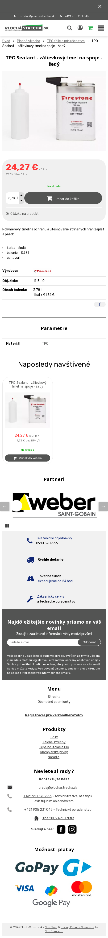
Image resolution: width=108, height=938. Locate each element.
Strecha (54, 697)
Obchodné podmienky (54, 702)
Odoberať (89, 642)
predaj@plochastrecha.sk (37, 16)
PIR (66, 747)
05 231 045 (44, 810)
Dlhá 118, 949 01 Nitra (58, 818)
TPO (45, 344)
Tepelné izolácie (51, 747)
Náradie (53, 757)
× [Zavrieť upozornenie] (100, 6)
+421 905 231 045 (77, 16)
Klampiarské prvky (54, 752)
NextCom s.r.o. (54, 931)
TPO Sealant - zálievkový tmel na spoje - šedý (27, 384)
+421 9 (29, 810)
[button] (69, 28)
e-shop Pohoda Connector (77, 927)
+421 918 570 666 (38, 796)
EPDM (54, 737)
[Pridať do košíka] (63, 198)
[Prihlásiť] (80, 28)
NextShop (51, 927)
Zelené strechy (54, 742)
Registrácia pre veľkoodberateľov (54, 715)
